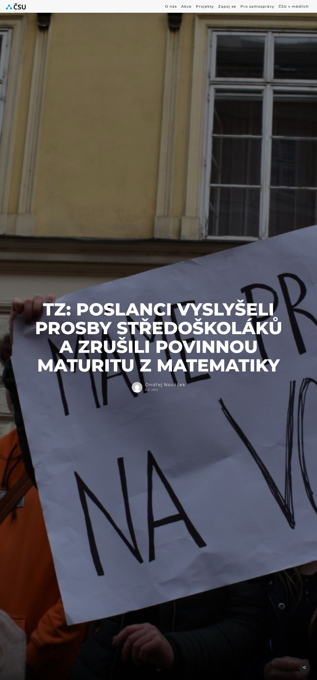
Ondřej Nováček (165, 385)
